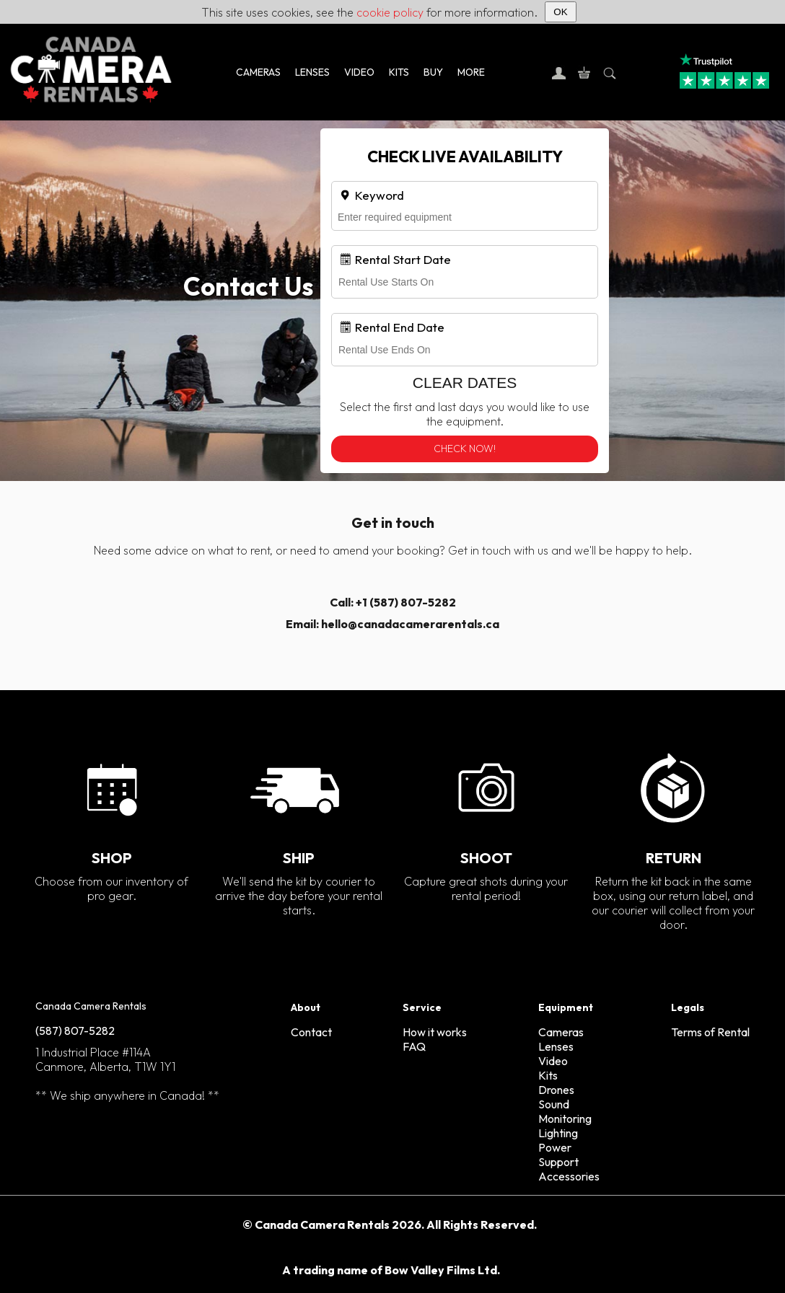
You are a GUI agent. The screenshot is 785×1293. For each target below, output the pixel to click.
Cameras (561, 1032)
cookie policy (390, 12)
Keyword (371, 195)
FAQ (414, 1046)
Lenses (556, 1046)
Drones (556, 1089)
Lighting (558, 1133)
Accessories (569, 1176)
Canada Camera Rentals (90, 1005)
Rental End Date (391, 327)
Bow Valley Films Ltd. (442, 1270)
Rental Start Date (394, 259)
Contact (311, 1032)
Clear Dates (465, 382)
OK (560, 11)
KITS (399, 72)
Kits (548, 1075)
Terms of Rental (710, 1032)
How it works (435, 1032)
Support (558, 1162)
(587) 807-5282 (75, 1030)
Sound (553, 1104)
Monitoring (565, 1118)
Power (554, 1147)
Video (553, 1061)
